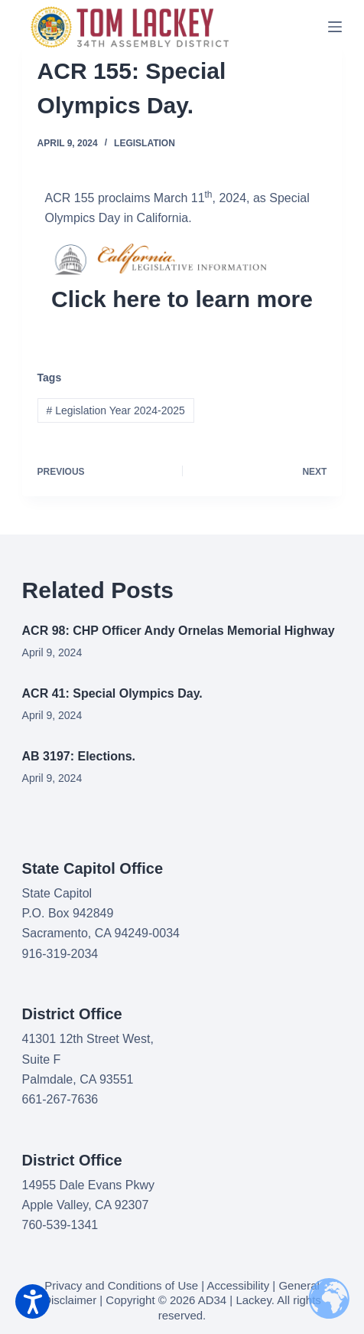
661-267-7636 (60, 1099)
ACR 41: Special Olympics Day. (112, 693)
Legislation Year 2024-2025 (115, 410)
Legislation (144, 143)
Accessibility (238, 1285)
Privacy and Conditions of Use (121, 1285)
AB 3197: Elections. (79, 756)
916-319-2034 (60, 953)
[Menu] (335, 27)
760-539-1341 (60, 1224)
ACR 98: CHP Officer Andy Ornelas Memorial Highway (178, 630)
